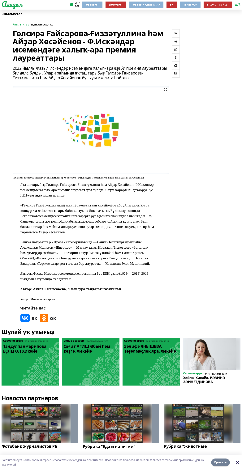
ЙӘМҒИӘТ (116, 4)
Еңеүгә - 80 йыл (217, 4)
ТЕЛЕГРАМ (190, 4)
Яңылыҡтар (12, 14)
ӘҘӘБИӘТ (92, 4)
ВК (171, 4)
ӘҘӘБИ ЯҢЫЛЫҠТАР (146, 4)
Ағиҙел (12, 4)
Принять (220, 462)
